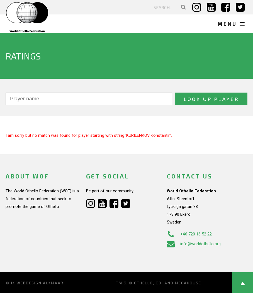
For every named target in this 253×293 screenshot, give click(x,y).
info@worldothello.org (194, 243)
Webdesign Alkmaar (40, 283)
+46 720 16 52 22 (189, 234)
